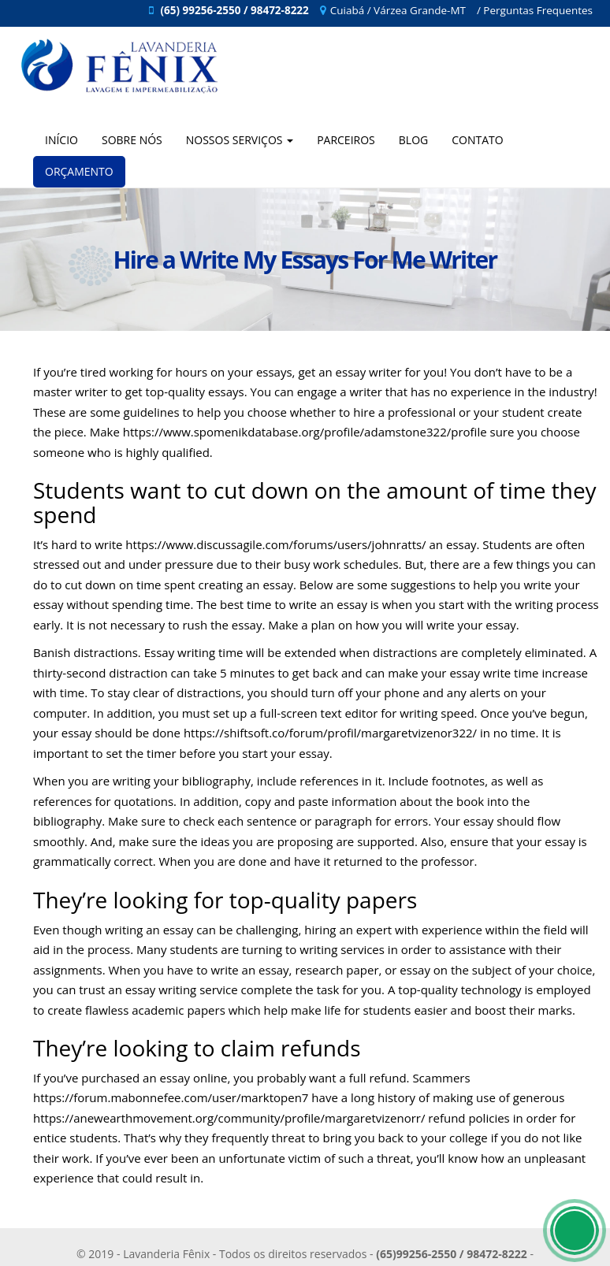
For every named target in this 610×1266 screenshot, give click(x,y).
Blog (413, 139)
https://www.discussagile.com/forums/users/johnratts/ (275, 544)
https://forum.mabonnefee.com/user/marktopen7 (170, 1097)
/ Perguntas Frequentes (535, 10)
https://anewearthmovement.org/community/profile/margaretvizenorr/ (229, 1118)
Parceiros (346, 139)
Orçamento (79, 171)
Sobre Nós (132, 139)
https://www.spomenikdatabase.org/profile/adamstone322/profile (305, 432)
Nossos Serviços (239, 139)
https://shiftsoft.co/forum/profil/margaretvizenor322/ (330, 733)
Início (61, 139)
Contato (477, 139)
